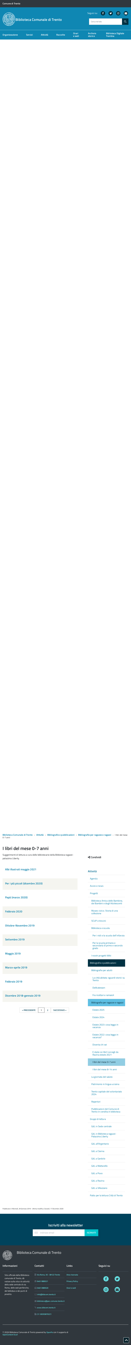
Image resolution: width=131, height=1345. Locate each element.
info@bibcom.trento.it (46, 1294)
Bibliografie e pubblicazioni (60, 835)
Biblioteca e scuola (100, 928)
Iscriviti (91, 1232)
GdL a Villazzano (99, 1188)
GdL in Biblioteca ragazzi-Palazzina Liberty (103, 1135)
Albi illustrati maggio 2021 (20, 869)
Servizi (29, 34)
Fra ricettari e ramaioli (103, 995)
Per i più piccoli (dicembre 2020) (23, 883)
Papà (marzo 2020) (16, 897)
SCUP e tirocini (98, 921)
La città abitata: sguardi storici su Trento (108, 979)
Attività (44, 34)
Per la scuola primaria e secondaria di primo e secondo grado (107, 945)
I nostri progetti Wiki (101, 955)
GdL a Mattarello (99, 1166)
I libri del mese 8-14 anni (104, 1069)
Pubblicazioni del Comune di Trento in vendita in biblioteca (105, 1110)
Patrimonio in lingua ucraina (105, 1084)
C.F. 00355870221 (44, 1314)
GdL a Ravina (97, 1180)
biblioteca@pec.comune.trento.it (50, 1301)
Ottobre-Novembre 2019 (20, 925)
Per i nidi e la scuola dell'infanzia (108, 935)
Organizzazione (10, 34)
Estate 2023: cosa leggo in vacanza (105, 1026)
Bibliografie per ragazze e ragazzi (94, 835)
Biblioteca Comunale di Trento (39, 19)
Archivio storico (92, 35)
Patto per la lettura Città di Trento (106, 1195)
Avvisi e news (96, 886)
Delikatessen (98, 987)
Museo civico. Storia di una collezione (104, 912)
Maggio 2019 (13, 953)
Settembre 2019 (15, 939)
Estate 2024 (98, 1017)
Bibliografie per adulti (101, 970)
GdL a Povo (97, 1173)
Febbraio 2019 (13, 981)
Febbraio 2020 (13, 911)
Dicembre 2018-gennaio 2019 (22, 995)
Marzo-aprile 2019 (16, 967)
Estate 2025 (98, 1010)
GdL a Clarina (97, 1151)
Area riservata (72, 1274)
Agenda (93, 878)
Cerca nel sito (96, 22)
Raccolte (60, 34)
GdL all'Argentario (100, 1143)
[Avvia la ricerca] (125, 21)
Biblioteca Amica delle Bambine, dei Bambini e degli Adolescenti (107, 902)
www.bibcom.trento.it (46, 1307)
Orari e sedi (76, 35)
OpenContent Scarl (10, 1334)
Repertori (96, 1101)
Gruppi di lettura (98, 1119)
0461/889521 (42, 1281)
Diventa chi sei (99, 1044)
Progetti (94, 893)
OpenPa (49, 1332)
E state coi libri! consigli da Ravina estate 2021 (105, 1053)
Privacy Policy (72, 1281)
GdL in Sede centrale (101, 1126)
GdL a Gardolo (98, 1158)
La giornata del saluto (102, 1077)
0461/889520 (42, 1287)
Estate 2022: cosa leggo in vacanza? (105, 1036)
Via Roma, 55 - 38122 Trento (48, 1274)
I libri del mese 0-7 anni (104, 1062)
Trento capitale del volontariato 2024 (106, 1093)
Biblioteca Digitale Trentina (115, 35)
